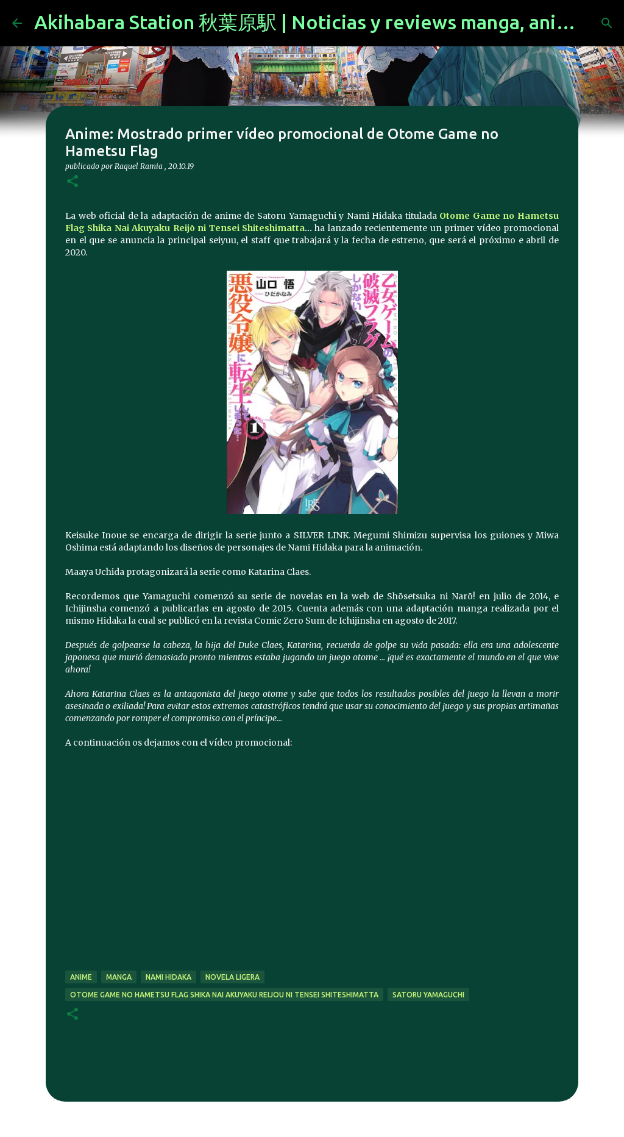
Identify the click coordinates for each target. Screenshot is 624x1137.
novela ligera (232, 977)
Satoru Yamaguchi (428, 995)
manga (119, 977)
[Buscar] (607, 23)
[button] (72, 182)
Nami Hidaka (168, 977)
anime (81, 977)
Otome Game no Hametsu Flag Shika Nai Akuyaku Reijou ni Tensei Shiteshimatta (224, 995)
